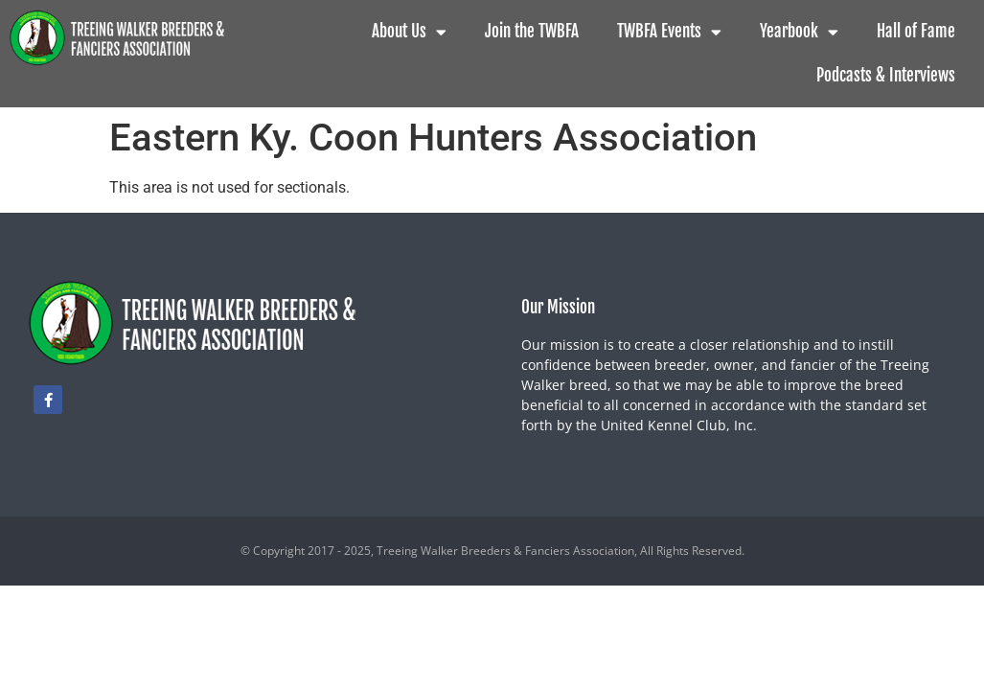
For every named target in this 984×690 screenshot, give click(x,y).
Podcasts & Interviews (885, 75)
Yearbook (799, 32)
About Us (409, 32)
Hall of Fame (916, 31)
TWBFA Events (669, 32)
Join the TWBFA (532, 31)
